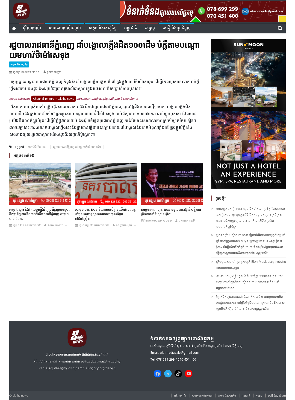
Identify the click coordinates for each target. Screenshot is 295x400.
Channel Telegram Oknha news (53, 99)
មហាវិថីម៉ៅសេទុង (37, 147)
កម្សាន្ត (150, 28)
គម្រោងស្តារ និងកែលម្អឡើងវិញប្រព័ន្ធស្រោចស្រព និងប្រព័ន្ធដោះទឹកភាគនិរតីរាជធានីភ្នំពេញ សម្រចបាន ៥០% (40, 214)
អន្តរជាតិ (130, 28)
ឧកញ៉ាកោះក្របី (124, 225)
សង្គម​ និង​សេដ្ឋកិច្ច (102, 28)
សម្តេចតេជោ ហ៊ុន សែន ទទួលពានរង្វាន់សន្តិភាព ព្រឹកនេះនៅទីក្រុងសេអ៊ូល (171, 211)
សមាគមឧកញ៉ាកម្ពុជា (65, 28)
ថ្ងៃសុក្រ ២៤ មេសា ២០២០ (26, 72)
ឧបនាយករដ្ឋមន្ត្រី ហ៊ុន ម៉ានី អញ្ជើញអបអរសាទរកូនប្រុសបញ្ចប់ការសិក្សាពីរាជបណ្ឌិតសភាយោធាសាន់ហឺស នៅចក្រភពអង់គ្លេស (249, 282)
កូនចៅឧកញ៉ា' (54, 72)
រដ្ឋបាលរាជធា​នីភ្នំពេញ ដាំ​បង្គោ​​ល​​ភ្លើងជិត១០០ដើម (77, 147)
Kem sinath (55, 225)
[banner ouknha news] (203, 10)
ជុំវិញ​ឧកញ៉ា (32, 28)
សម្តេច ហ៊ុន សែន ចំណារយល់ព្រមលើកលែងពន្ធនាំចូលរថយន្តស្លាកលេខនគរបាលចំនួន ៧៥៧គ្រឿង (105, 214)
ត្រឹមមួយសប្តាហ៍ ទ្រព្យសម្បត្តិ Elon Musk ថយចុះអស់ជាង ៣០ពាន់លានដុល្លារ (251, 264)
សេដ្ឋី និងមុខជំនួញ (176, 28)
